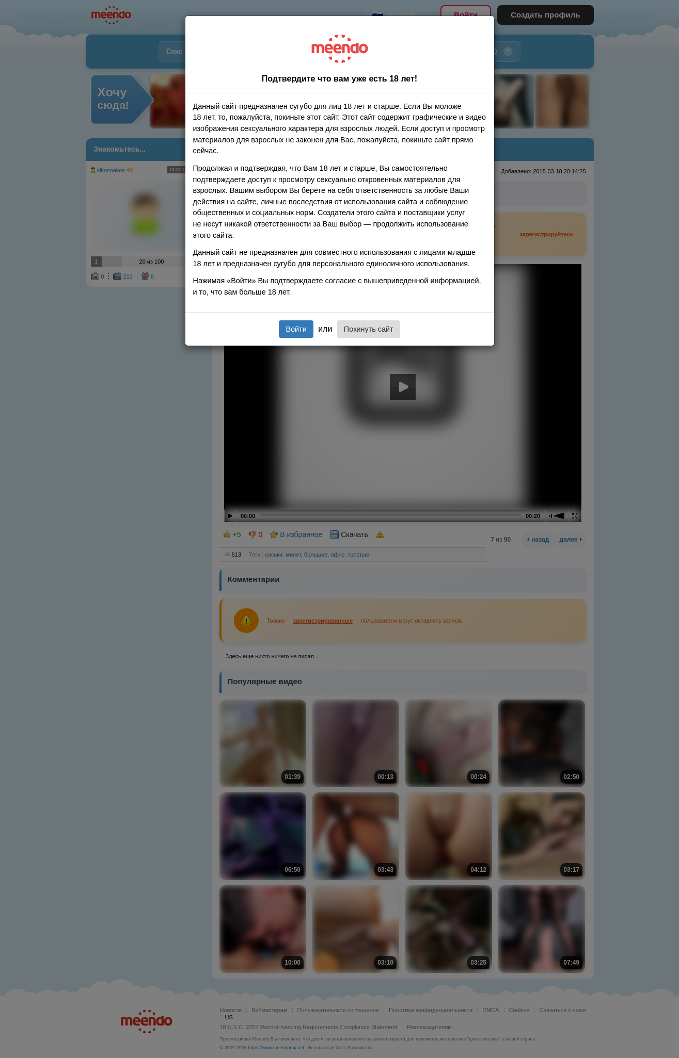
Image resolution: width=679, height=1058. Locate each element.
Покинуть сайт (368, 329)
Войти (296, 329)
